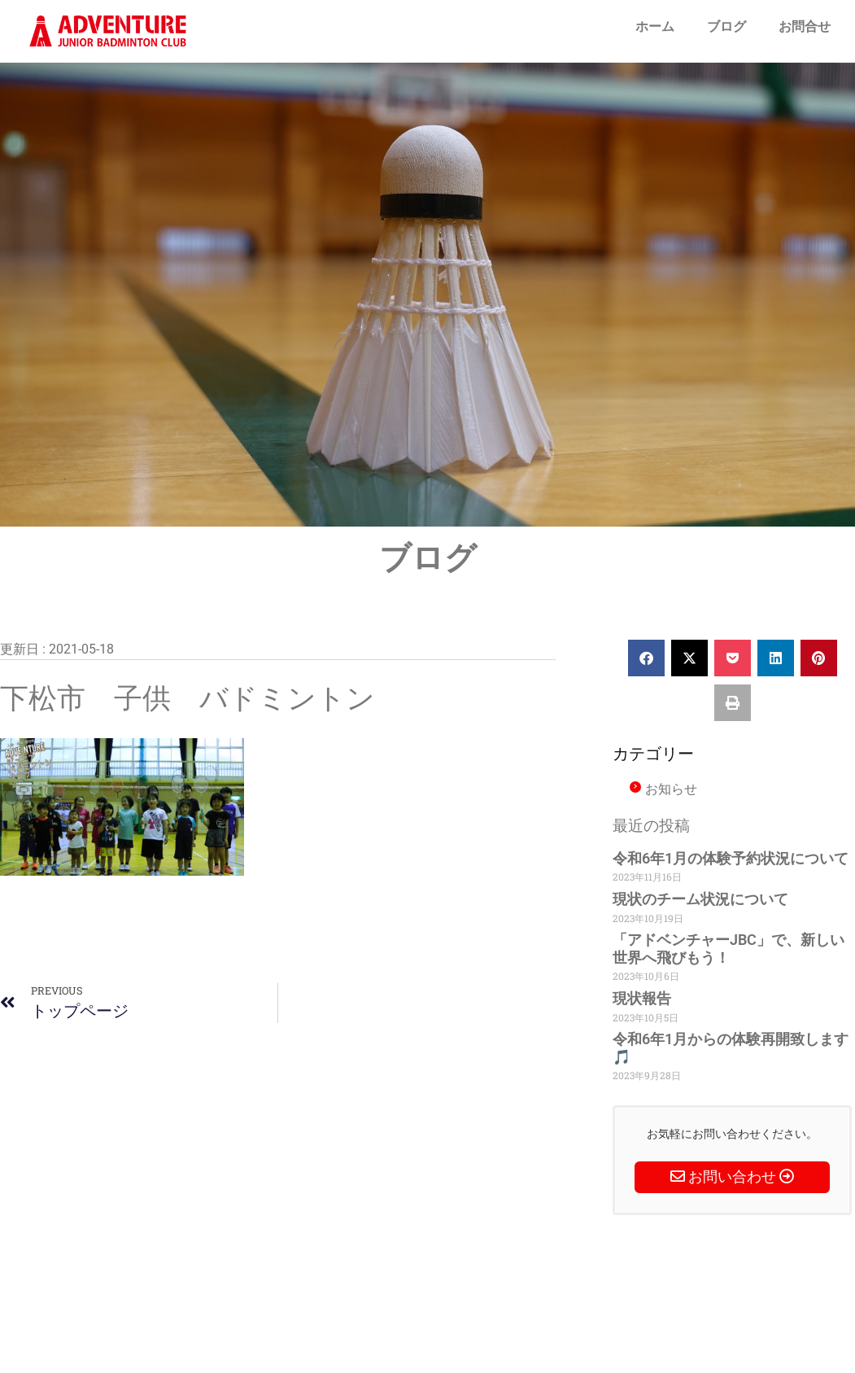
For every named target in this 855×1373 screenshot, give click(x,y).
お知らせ (671, 789)
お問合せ (805, 26)
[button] (646, 658)
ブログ (726, 26)
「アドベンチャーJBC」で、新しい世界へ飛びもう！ (728, 948)
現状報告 (642, 998)
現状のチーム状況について (700, 898)
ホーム (654, 26)
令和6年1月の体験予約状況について (730, 858)
